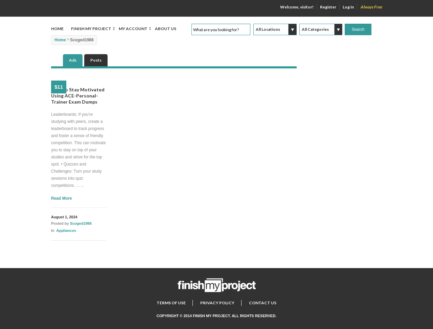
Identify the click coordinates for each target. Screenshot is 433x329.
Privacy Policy (217, 302)
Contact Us (262, 302)
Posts (95, 60)
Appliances (66, 230)
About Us (165, 28)
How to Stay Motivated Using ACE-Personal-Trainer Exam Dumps (78, 96)
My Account (133, 29)
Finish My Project (91, 29)
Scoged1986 (81, 223)
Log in (348, 6)
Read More (61, 198)
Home (57, 28)
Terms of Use (171, 302)
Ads (72, 60)
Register (328, 6)
